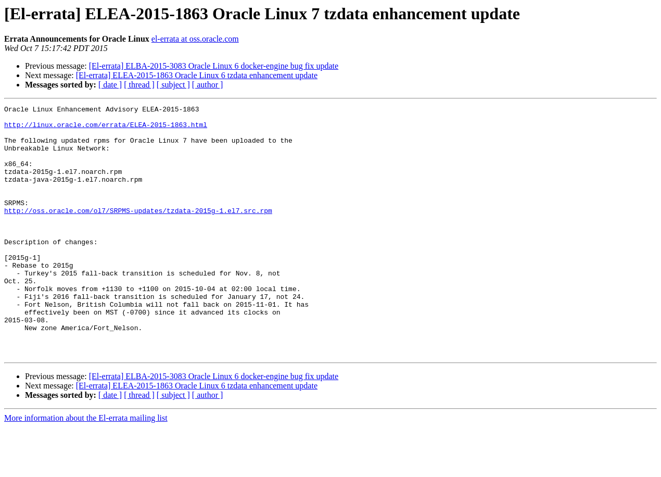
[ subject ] (173, 84)
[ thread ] (139, 84)
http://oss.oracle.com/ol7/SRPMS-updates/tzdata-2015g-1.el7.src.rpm (138, 232)
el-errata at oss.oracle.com (195, 38)
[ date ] (110, 84)
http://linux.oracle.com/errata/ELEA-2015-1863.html (105, 129)
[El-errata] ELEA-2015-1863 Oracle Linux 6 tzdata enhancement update (196, 75)
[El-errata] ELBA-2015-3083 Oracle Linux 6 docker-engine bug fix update (214, 65)
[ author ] (207, 84)
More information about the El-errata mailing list (86, 467)
